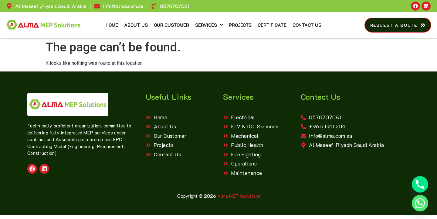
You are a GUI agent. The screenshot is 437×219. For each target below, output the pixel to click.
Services (209, 25)
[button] (209, 25)
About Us (136, 25)
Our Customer (171, 25)
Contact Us (307, 25)
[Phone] (420, 184)
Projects (240, 25)
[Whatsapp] (420, 203)
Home (112, 25)
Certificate (272, 25)
